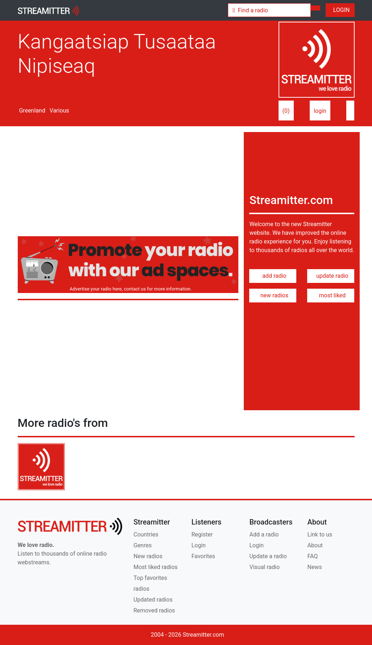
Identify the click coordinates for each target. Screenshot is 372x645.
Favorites (203, 556)
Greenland (31, 110)
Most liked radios (155, 567)
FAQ (312, 556)
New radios (147, 556)
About (315, 545)
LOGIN (340, 10)
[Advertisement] (128, 182)
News (314, 567)
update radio (330, 275)
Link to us (319, 534)
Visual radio (264, 567)
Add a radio (264, 534)
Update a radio (268, 556)
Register (202, 534)
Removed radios (154, 610)
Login (198, 545)
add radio (273, 275)
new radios (273, 295)
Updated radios (152, 599)
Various (58, 110)
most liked (331, 295)
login (320, 110)
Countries (145, 534)
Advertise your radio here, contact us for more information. (129, 289)
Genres (142, 545)
